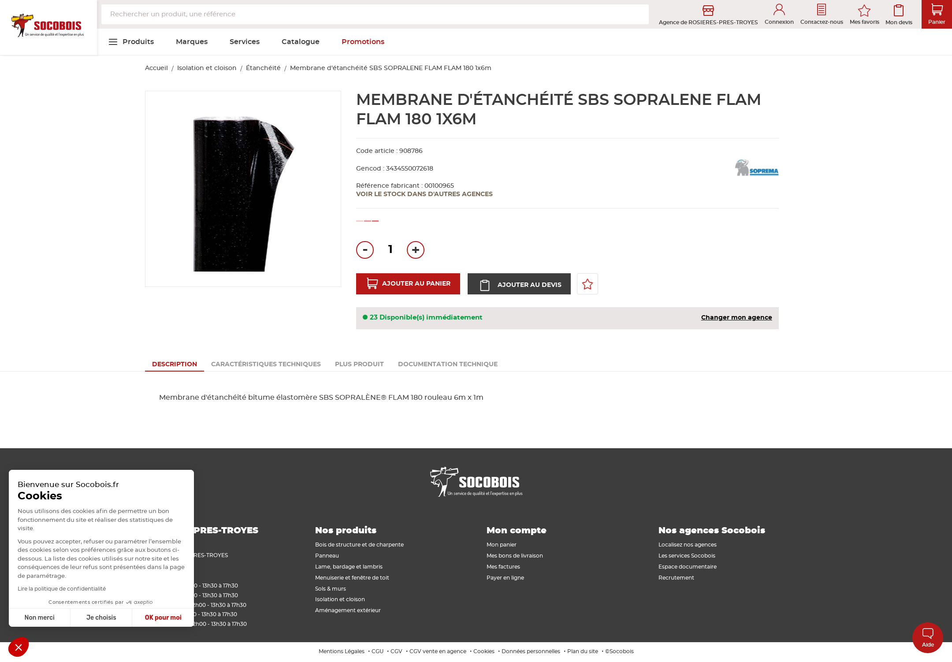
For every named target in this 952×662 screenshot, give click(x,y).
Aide (928, 637)
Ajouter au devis (529, 285)
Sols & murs (330, 588)
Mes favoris (864, 22)
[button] (18, 647)
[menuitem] (131, 42)
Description (174, 364)
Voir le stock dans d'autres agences (424, 194)
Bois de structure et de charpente (359, 544)
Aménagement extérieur (348, 610)
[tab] (174, 364)
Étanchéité (263, 68)
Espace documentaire (687, 566)
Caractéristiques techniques (266, 364)
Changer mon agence (736, 318)
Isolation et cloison (207, 68)
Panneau (327, 555)
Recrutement (676, 577)
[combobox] (375, 14)
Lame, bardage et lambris (349, 566)
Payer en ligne (505, 577)
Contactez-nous (821, 14)
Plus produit (359, 364)
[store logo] (48, 28)
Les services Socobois (686, 555)
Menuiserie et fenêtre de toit (352, 577)
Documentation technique (448, 364)
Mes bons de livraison (515, 555)
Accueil (156, 68)
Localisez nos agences (687, 544)
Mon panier (502, 544)
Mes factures (503, 566)
